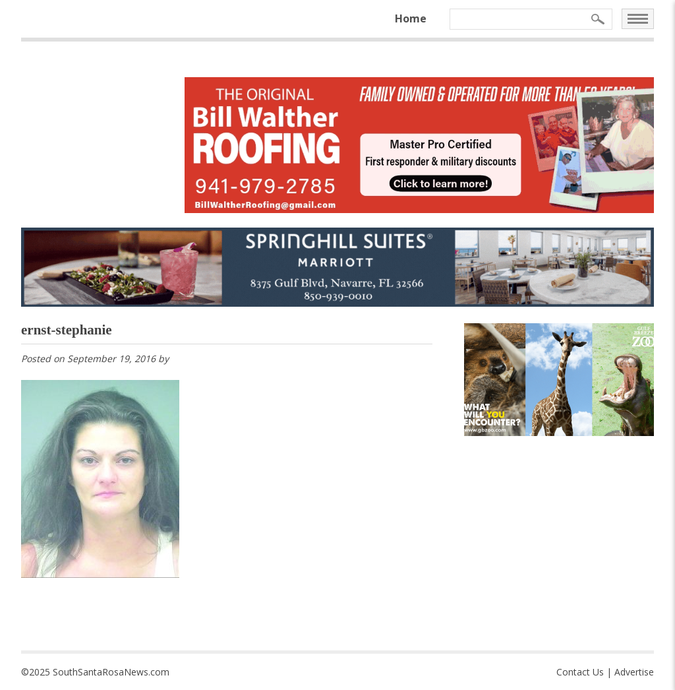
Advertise (634, 672)
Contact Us (580, 672)
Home (410, 18)
